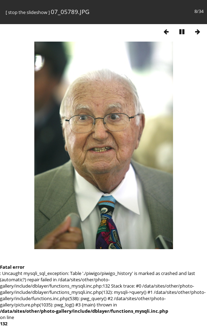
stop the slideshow (27, 12)
